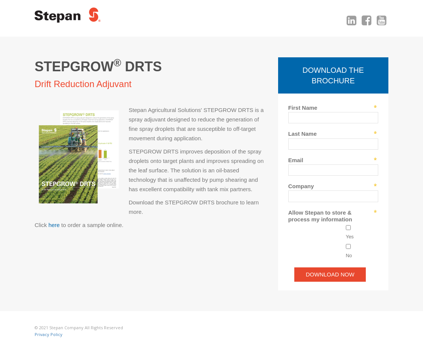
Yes (350, 236)
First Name (303, 107)
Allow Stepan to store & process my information (320, 216)
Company (301, 186)
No (349, 255)
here (54, 225)
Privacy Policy (48, 334)
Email (295, 160)
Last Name (302, 133)
